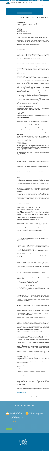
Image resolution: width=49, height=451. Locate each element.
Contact (33, 438)
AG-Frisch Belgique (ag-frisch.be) (24, 443)
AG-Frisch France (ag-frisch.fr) (23, 440)
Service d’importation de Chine (20, 2)
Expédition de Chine (9, 438)
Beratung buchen (41, 0)
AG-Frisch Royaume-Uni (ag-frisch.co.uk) (24, 439)
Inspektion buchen (37, 0)
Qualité (26, 2)
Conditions (33, 437)
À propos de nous (13, 2)
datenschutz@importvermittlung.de (21, 392)
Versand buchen (32, 0)
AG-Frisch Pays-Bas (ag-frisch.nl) (23, 442)
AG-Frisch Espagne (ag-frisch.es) (23, 438)
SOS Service (28, 0)
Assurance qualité (9, 437)
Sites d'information (9, 439)
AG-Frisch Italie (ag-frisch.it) (23, 437)
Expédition (30, 2)
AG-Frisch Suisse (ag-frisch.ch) (23, 444)
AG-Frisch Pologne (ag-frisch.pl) (23, 441)
